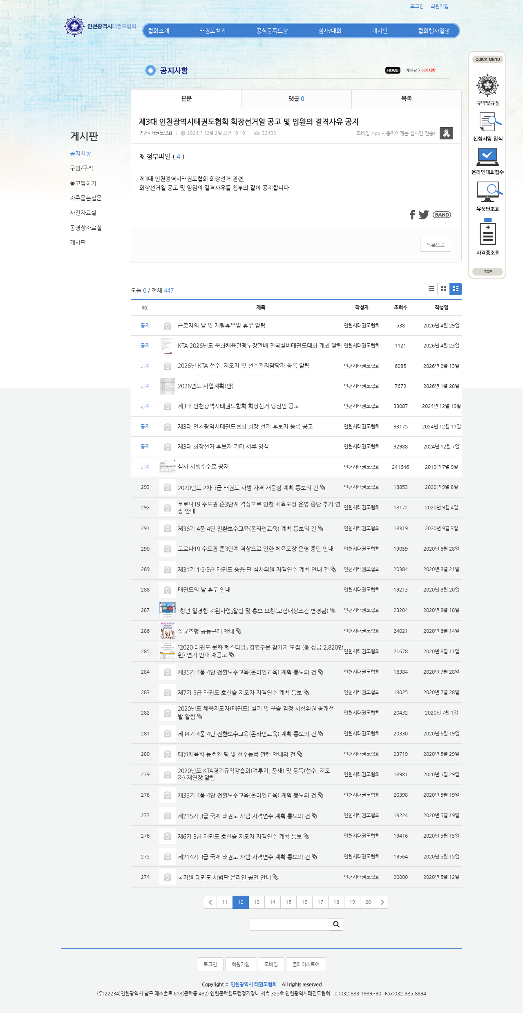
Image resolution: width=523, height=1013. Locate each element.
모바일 (271, 964)
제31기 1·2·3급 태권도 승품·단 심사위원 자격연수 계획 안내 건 (253, 569)
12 (241, 902)
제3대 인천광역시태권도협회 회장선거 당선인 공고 (238, 406)
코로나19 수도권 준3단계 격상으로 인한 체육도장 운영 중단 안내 (255, 548)
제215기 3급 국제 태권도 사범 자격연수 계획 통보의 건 (244, 816)
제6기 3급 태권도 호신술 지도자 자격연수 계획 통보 (240, 836)
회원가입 (440, 6)
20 (368, 902)
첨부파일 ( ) (162, 156)
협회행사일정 (434, 30)
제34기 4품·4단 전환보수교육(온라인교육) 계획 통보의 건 (247, 734)
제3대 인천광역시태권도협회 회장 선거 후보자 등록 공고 (245, 426)
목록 (406, 98)
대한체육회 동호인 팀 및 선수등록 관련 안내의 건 (236, 754)
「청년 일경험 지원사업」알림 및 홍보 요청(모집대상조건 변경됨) (253, 610)
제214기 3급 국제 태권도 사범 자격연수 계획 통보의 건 (244, 857)
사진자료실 (83, 212)
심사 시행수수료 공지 (203, 466)
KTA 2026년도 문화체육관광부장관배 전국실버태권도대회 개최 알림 (260, 345)
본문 (186, 98)
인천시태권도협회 (155, 133)
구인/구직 (81, 168)
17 (320, 902)
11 (225, 902)
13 (256, 902)
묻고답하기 (83, 183)
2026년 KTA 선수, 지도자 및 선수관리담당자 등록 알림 (244, 365)
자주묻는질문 (86, 198)
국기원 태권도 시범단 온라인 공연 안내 (224, 877)
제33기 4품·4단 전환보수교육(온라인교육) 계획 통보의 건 (247, 795)
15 (288, 902)
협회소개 (158, 30)
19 (352, 902)
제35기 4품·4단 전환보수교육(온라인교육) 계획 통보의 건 (247, 672)
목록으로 (436, 245)
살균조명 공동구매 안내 (206, 631)
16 (304, 902)
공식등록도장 (272, 30)
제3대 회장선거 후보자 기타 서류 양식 (223, 446)
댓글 (296, 98)
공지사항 (80, 153)
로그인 (417, 6)
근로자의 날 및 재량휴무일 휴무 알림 (222, 325)
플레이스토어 (306, 964)
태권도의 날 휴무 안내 (204, 589)
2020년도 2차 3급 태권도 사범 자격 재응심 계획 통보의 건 (248, 487)
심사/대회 (330, 30)
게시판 (380, 30)
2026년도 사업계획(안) (206, 386)
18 (336, 902)
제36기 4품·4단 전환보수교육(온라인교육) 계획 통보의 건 (247, 528)
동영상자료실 (86, 227)
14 (272, 902)
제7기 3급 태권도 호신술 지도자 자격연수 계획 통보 (240, 692)
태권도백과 (212, 30)
